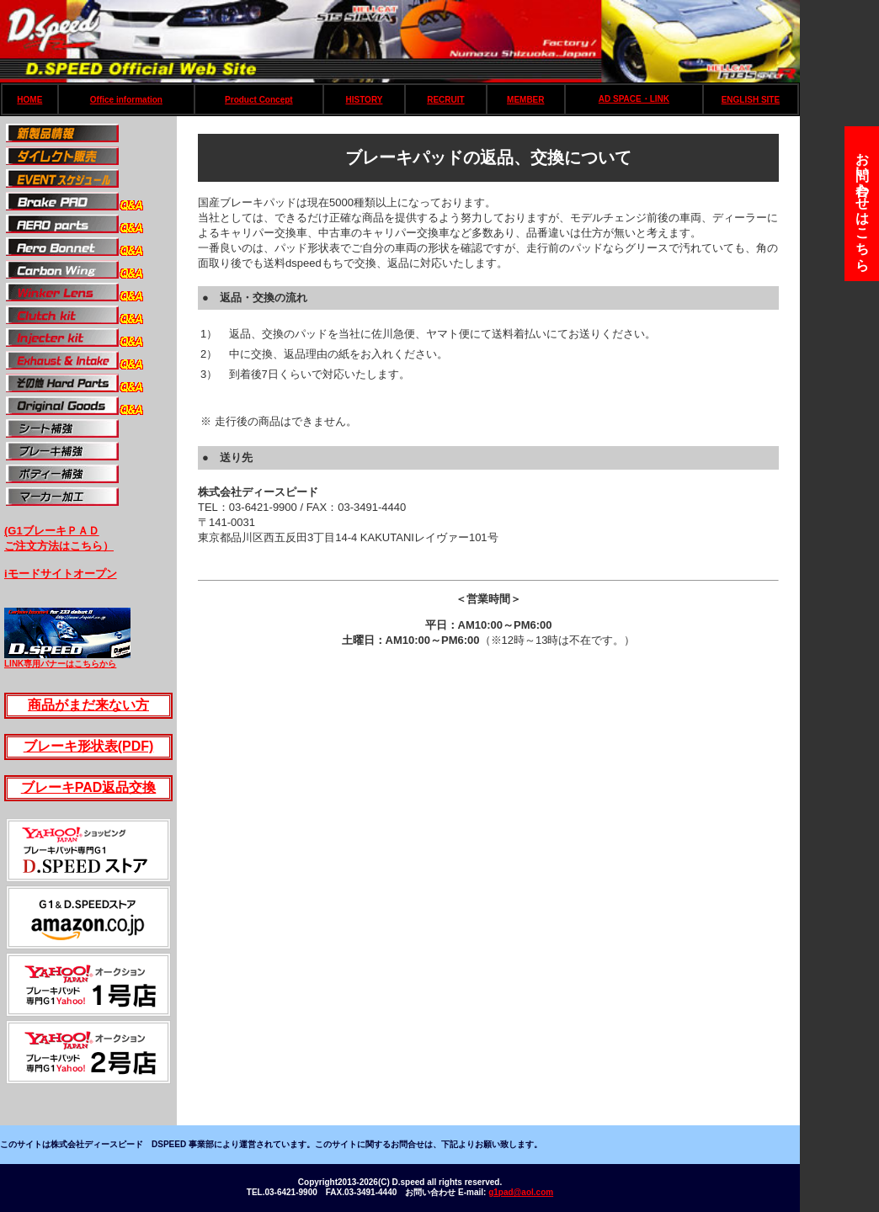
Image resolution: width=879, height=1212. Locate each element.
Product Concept (259, 99)
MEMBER (525, 99)
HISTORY (364, 99)
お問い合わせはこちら (862, 203)
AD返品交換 (119, 787)
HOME (29, 99)
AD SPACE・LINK (634, 99)
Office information (126, 99)
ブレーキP (52, 787)
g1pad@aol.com (520, 1192)
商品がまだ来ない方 (88, 705)
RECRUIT (445, 99)
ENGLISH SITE (751, 99)
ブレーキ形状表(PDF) (89, 746)
